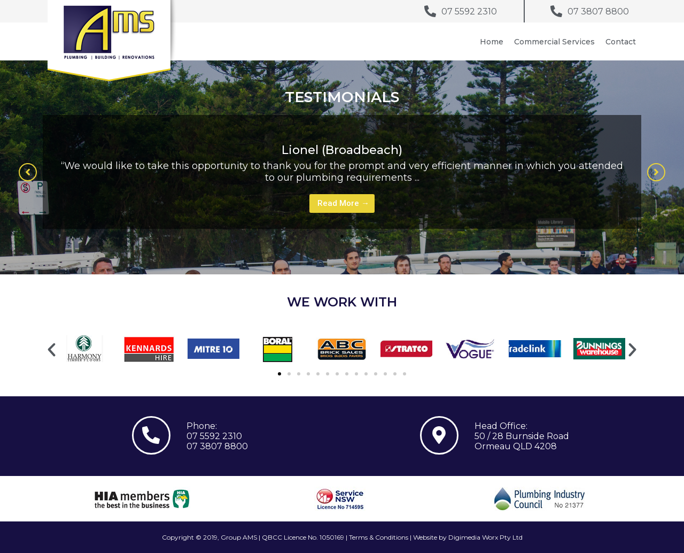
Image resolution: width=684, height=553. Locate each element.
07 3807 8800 (217, 446)
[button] (28, 172)
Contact (620, 42)
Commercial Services (554, 42)
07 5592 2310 (214, 436)
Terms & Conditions (378, 537)
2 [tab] (352, 236)
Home (491, 42)
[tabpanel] (342, 172)
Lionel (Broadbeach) (342, 150)
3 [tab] (363, 236)
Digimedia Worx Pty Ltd (485, 537)
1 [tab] (342, 236)
